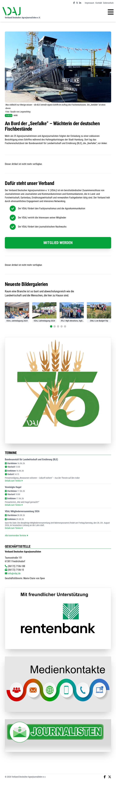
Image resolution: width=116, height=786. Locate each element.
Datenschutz (108, 3)
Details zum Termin (14, 481)
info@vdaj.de (13, 573)
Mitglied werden (58, 243)
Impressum (89, 3)
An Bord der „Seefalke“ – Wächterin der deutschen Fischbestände (52, 126)
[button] (51, 326)
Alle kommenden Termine (16, 535)
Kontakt (98, 3)
